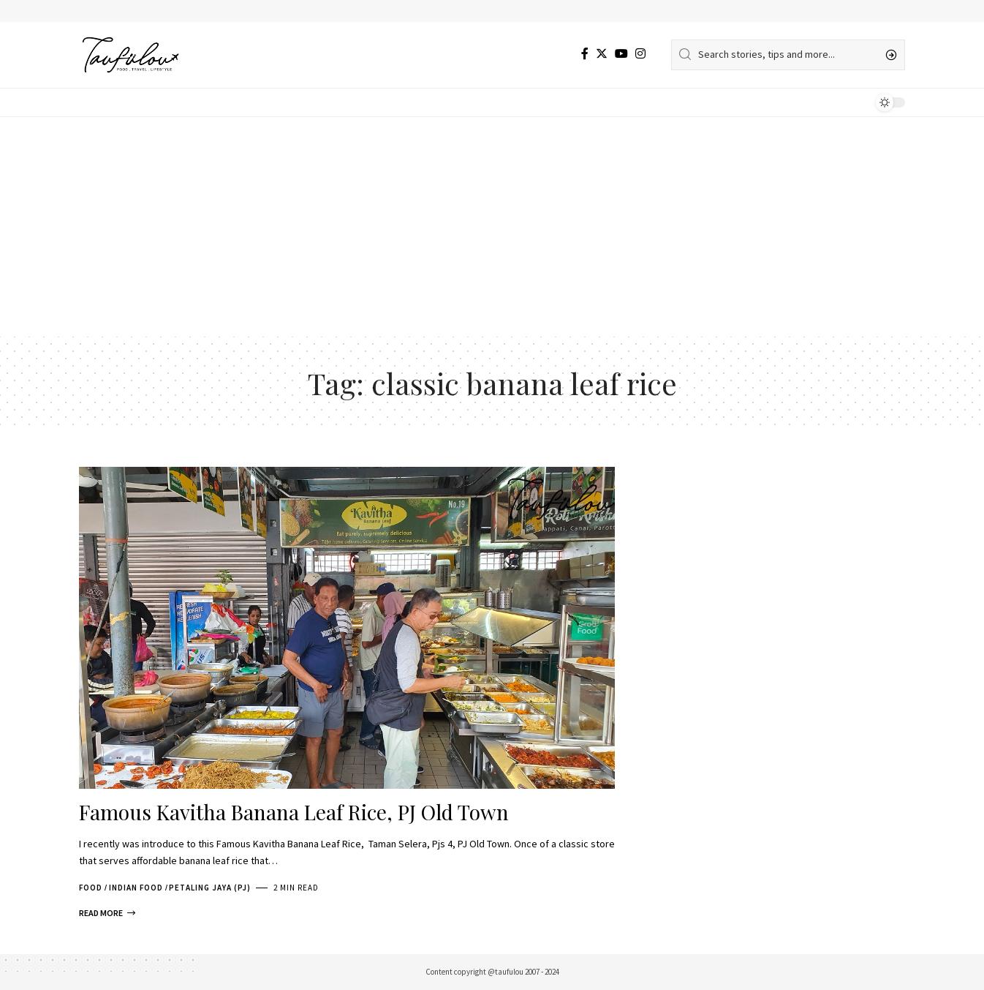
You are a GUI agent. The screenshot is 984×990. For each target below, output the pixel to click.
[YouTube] (621, 54)
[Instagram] (640, 54)
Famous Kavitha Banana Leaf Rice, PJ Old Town (294, 811)
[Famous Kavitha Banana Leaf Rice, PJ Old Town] (107, 913)
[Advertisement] (492, 226)
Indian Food (136, 887)
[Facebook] (585, 54)
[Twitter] (601, 54)
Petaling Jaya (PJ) (210, 887)
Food (90, 887)
